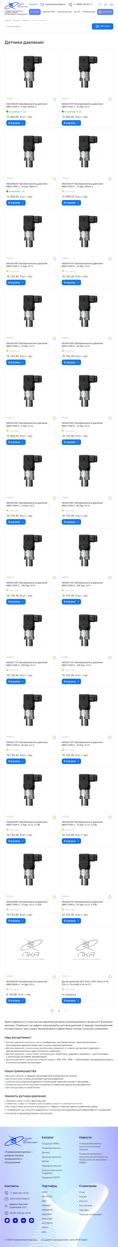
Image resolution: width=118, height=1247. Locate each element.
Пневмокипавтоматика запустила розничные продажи (90, 1147)
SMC (44, 1232)
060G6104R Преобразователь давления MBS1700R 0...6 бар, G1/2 (26, 424)
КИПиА (45, 1162)
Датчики (46, 1153)
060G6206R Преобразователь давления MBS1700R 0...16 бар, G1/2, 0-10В (26, 903)
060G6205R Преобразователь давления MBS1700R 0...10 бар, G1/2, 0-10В (82, 823)
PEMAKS (46, 1206)
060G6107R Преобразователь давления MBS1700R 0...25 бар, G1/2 (82, 105)
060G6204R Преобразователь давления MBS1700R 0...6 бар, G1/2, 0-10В (26, 823)
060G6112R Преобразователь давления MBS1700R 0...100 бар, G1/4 (82, 664)
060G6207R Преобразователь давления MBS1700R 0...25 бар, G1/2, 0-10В (82, 903)
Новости (83, 1201)
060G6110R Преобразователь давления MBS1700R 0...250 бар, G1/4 (82, 584)
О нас (82, 1192)
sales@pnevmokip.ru (53, 4)
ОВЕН (44, 1192)
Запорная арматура (51, 1157)
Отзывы (83, 1197)
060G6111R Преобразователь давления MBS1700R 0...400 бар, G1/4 (26, 664)
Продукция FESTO (51, 1178)
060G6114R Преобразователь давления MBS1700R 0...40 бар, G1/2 (82, 743)
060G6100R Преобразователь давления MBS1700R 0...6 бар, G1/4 (26, 265)
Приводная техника (51, 1166)
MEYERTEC (47, 1197)
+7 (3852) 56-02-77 (80, 4)
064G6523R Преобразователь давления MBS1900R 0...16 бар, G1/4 (26, 983)
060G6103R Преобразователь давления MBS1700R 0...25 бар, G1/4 (82, 345)
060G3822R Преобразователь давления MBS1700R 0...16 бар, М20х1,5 (26, 185)
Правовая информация (90, 1215)
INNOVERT (47, 1215)
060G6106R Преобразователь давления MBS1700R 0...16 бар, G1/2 (26, 504)
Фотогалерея (85, 1206)
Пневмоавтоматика (51, 1148)
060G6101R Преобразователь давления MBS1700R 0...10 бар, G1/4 (82, 265)
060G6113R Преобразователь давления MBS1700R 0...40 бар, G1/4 (26, 743)
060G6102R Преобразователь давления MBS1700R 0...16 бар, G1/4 (26, 345)
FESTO (45, 1228)
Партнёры (84, 1210)
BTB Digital (81, 1240)
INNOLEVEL (47, 1210)
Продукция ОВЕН (50, 1144)
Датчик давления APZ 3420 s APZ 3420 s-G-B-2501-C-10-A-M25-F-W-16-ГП (85, 983)
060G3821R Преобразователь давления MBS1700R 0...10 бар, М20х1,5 (82, 185)
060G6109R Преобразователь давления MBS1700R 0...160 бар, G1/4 (26, 584)
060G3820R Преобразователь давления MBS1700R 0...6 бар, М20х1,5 (26, 105)
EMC (44, 1201)
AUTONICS (47, 1223)
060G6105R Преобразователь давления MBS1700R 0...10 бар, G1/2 (82, 424)
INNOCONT (47, 1219)
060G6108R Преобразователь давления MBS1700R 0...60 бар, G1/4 (82, 504)
